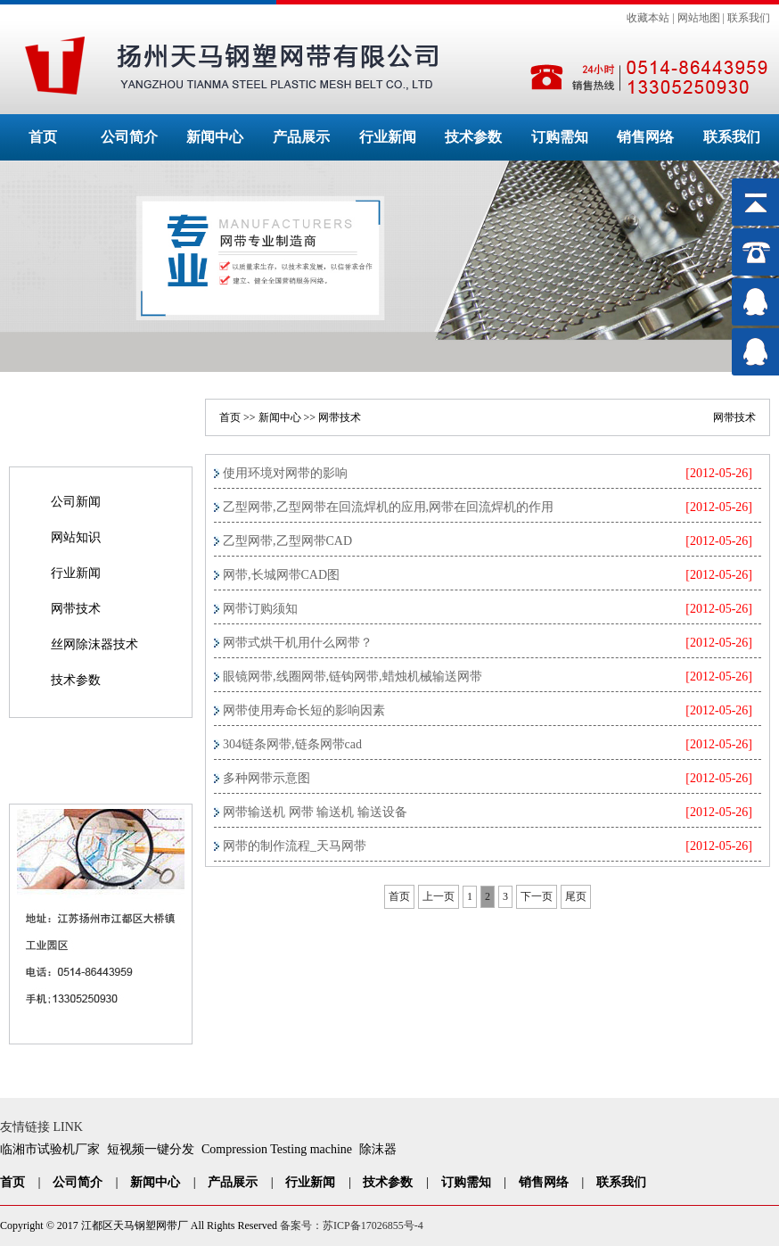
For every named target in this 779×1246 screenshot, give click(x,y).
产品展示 (301, 136)
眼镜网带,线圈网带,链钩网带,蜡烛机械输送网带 (352, 676)
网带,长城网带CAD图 (281, 575)
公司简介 (129, 136)
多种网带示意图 (266, 778)
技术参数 (473, 136)
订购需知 (559, 136)
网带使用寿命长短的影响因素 (304, 710)
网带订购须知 (260, 608)
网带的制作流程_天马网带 (294, 846)
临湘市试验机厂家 (50, 1149)
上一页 (438, 896)
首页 (43, 136)
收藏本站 (648, 18)
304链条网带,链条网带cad (292, 744)
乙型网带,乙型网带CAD (287, 541)
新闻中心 (214, 136)
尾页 (575, 896)
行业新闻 (387, 136)
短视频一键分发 (150, 1149)
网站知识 (76, 537)
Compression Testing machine (276, 1149)
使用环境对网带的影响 (285, 473)
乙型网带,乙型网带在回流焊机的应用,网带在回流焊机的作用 (388, 507)
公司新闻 (76, 501)
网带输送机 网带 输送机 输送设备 (315, 812)
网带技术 (76, 608)
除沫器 (378, 1149)
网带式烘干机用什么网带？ (298, 642)
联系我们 (748, 18)
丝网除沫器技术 (94, 644)
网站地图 (698, 18)
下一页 (537, 896)
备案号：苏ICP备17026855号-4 (351, 1225)
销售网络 (645, 136)
